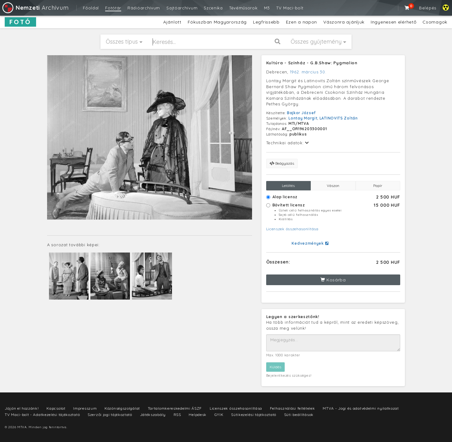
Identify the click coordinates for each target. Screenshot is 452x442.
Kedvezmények (310, 243)
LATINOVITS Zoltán (339, 118)
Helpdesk (198, 414)
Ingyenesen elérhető (393, 22)
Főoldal (91, 7)
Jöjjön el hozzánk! (22, 408)
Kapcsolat (55, 408)
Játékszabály (153, 414)
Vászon (333, 185)
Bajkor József (301, 112)
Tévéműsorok (243, 7)
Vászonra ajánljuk (343, 22)
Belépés (427, 7)
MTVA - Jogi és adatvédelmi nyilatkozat (361, 408)
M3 (267, 7)
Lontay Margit (302, 118)
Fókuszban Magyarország (217, 22)
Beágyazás (282, 163)
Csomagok (434, 22)
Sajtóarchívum (181, 7)
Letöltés (288, 185)
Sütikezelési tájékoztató (253, 414)
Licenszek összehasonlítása (292, 228)
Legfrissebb (266, 22)
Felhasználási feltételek (292, 408)
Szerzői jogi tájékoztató (110, 414)
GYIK (218, 414)
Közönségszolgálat (122, 408)
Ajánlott (172, 22)
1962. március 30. (308, 71)
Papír (377, 185)
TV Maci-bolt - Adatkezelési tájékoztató (42, 414)
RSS (177, 414)
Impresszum (85, 408)
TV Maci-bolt (289, 7)
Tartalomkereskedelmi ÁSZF (175, 408)
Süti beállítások (299, 414)
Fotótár (113, 7)
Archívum (35, 7)
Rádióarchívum (143, 7)
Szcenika (213, 7)
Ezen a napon (301, 22)
